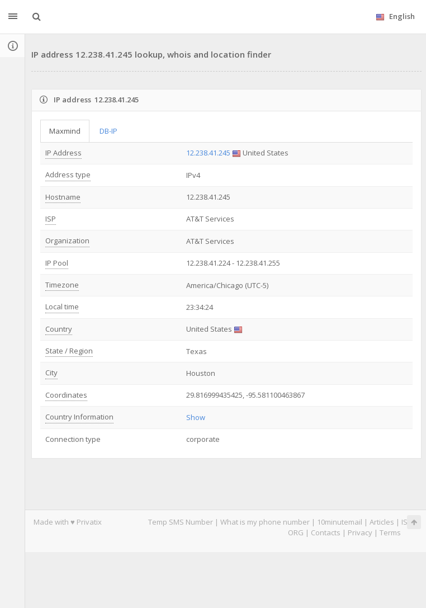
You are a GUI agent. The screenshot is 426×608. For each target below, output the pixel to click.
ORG (296, 532)
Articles (382, 522)
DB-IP (108, 131)
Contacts (325, 532)
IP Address (63, 153)
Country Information (79, 417)
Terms (390, 532)
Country (58, 329)
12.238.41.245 (208, 153)
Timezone (62, 285)
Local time (62, 306)
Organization (67, 240)
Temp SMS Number (180, 522)
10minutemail (339, 522)
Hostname (63, 197)
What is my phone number (265, 522)
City (51, 372)
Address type (68, 174)
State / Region (69, 351)
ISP (50, 219)
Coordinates (66, 395)
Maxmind (65, 131)
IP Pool (56, 263)
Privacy (360, 532)
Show (195, 417)
